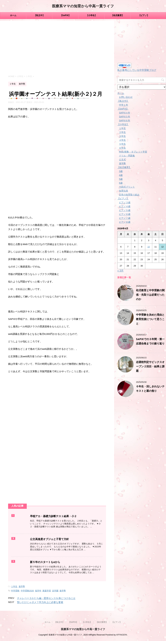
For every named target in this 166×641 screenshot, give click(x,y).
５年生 (122, 144)
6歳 (121, 183)
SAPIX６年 (124, 120)
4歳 (121, 175)
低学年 (38, 590)
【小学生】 (91, 15)
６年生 (122, 148)
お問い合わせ (126, 97)
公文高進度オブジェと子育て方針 (49, 539)
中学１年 (123, 105)
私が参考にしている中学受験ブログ (136, 70)
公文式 (122, 159)
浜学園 (55, 590)
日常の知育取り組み (129, 194)
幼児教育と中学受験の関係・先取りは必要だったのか (150, 295)
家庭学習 (46, 590)
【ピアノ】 (143, 15)
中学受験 (15, 590)
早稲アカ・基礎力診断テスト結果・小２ (53, 516)
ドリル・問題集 (127, 155)
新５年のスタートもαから (45, 562)
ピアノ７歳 (124, 218)
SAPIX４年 (124, 112)
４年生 (122, 140)
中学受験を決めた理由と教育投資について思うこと (150, 319)
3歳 (121, 171)
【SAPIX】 (65, 15)
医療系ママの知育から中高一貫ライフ (83, 6)
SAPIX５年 (124, 116)
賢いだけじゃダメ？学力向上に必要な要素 (40, 602)
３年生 (122, 136)
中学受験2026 (27, 590)
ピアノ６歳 (124, 214)
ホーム (13, 15)
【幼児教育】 (117, 15)
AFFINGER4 (121, 635)
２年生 (122, 132)
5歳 (121, 179)
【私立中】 (39, 15)
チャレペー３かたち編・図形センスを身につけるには (46, 598)
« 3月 (120, 270)
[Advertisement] (57, 48)
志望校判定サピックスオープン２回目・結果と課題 (150, 366)
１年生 (14, 586)
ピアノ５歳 (124, 210)
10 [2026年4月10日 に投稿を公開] (148, 247)
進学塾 (22, 586)
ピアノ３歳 (124, 202)
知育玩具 (123, 190)
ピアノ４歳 (124, 206)
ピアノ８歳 (124, 222)
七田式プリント (127, 187)
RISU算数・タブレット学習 (133, 151)
